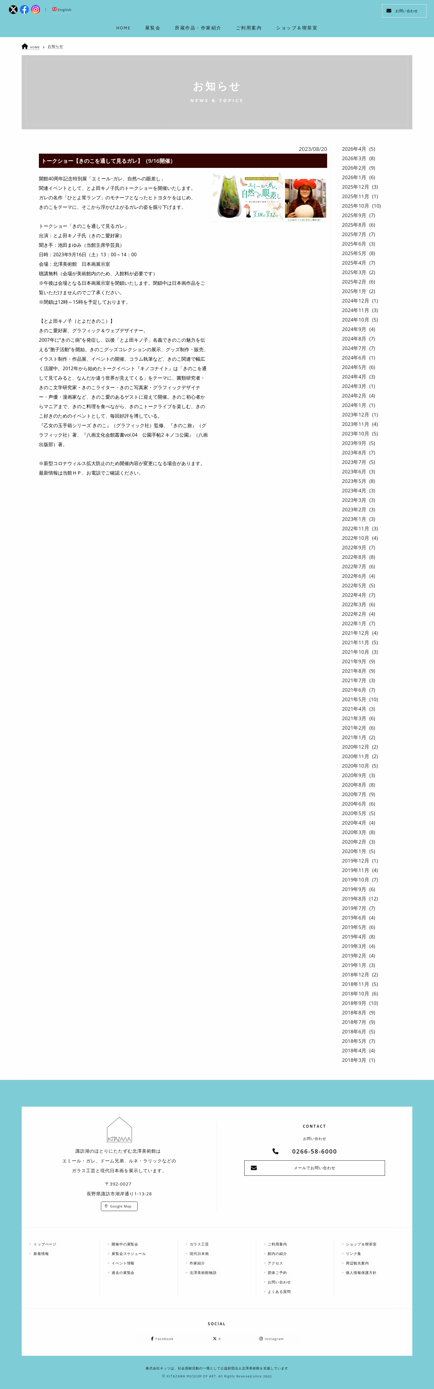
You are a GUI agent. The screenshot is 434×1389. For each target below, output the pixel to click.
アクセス (276, 1262)
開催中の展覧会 (125, 1243)
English (62, 10)
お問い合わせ (402, 10)
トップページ (45, 1243)
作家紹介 (198, 1262)
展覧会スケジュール (129, 1253)
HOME (35, 47)
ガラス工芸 (200, 1243)
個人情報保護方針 (361, 1272)
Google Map (121, 1206)
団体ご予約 (278, 1272)
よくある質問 (280, 1291)
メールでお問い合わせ (314, 1168)
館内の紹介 (278, 1253)
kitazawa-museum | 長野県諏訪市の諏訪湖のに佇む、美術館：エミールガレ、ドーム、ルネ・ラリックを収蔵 (217, 12)
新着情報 (41, 1253)
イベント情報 (123, 1262)
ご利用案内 (278, 1243)
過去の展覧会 (123, 1272)
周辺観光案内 (358, 1262)
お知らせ (56, 46)
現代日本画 (200, 1253)
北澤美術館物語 (203, 1272)
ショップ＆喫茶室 (361, 1243)
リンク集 (354, 1253)
